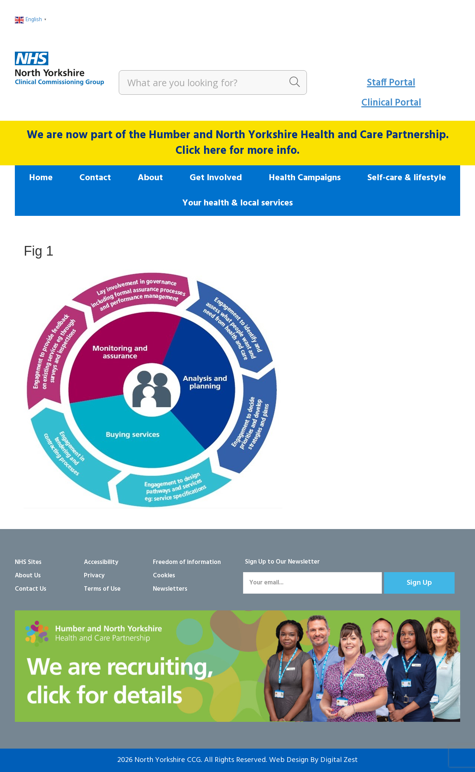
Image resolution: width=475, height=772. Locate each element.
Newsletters (170, 589)
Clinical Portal (391, 103)
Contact (95, 178)
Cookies (164, 576)
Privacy (94, 576)
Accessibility (101, 562)
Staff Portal (391, 83)
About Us (28, 576)
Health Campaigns (305, 178)
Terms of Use (102, 589)
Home (41, 178)
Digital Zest (339, 760)
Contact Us (30, 589)
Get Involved (216, 178)
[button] (419, 583)
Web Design (288, 760)
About (150, 178)
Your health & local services (237, 203)
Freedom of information (187, 562)
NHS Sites (28, 562)
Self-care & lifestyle (406, 178)
